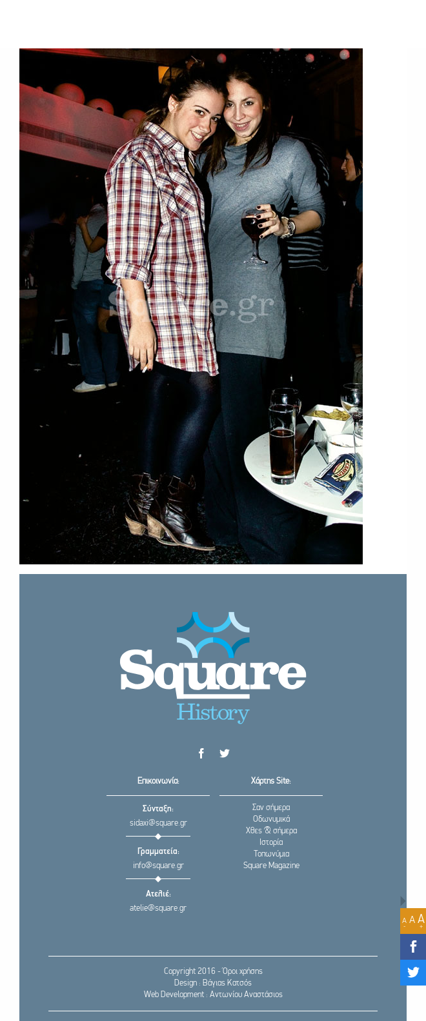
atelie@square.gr (158, 908)
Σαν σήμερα (271, 808)
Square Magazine (271, 866)
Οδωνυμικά (271, 819)
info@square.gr (158, 866)
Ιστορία (271, 842)
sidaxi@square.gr (158, 823)
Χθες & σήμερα (271, 831)
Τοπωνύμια (271, 854)
